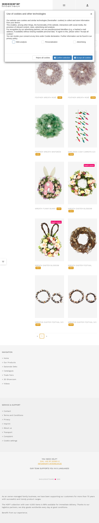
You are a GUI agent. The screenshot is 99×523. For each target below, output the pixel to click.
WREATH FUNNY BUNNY (48, 209)
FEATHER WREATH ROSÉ (48, 97)
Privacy (7, 419)
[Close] (90, 13)
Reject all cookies (41, 58)
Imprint (7, 424)
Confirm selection (62, 58)
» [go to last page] (46, 336)
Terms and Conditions (13, 415)
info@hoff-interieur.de (50, 464)
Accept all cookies (82, 58)
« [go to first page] (37, 336)
